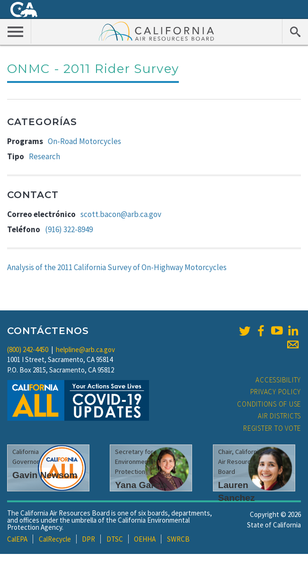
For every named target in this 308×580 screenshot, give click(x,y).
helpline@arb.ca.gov (85, 349)
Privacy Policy (275, 391)
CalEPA (17, 539)
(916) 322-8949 (69, 229)
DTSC (114, 539)
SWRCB (178, 539)
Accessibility (278, 379)
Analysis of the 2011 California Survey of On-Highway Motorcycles (117, 267)
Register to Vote (272, 428)
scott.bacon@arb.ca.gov (120, 214)
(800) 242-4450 (27, 349)
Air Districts (279, 415)
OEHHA (145, 539)
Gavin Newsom (45, 475)
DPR (88, 539)
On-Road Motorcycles (84, 141)
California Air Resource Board (156, 31)
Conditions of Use (269, 403)
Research (44, 156)
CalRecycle (55, 539)
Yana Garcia (141, 485)
